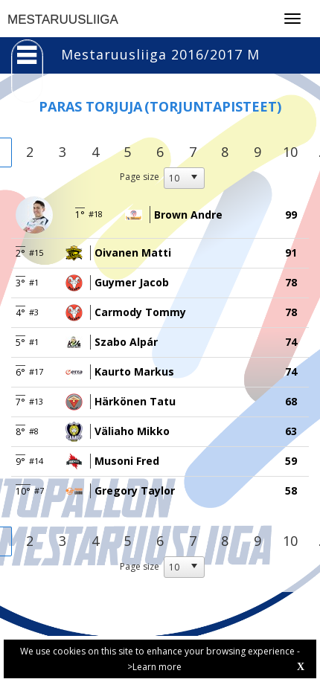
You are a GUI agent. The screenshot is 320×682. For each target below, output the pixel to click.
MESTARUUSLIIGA (62, 20)
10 (290, 152)
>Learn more (154, 666)
